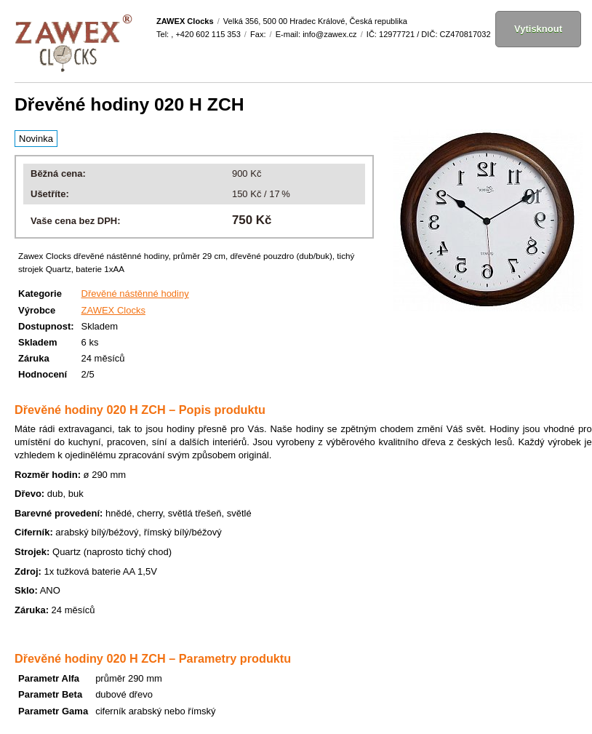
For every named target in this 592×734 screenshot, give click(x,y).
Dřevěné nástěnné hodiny (135, 293)
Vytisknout (538, 28)
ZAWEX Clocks (113, 310)
